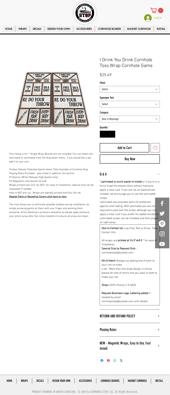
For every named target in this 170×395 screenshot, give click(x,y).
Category (104, 112)
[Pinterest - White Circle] (162, 223)
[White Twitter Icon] (162, 213)
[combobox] (130, 89)
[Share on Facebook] (102, 360)
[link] (156, 10)
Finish (102, 82)
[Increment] (112, 134)
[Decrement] (102, 134)
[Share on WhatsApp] (115, 360)
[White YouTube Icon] (162, 244)
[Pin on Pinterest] (108, 360)
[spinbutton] (107, 134)
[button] (58, 29)
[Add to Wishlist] (155, 147)
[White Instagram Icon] (162, 233)
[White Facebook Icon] (162, 203)
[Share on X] (121, 360)
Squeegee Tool (107, 97)
